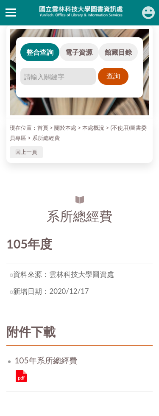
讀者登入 (148, 12)
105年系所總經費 (21, 376)
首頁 (42, 127)
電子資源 (78, 52)
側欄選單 (11, 12)
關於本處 (65, 127)
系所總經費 (46, 137)
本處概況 (93, 127)
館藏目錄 (118, 52)
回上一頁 (26, 151)
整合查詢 (39, 52)
